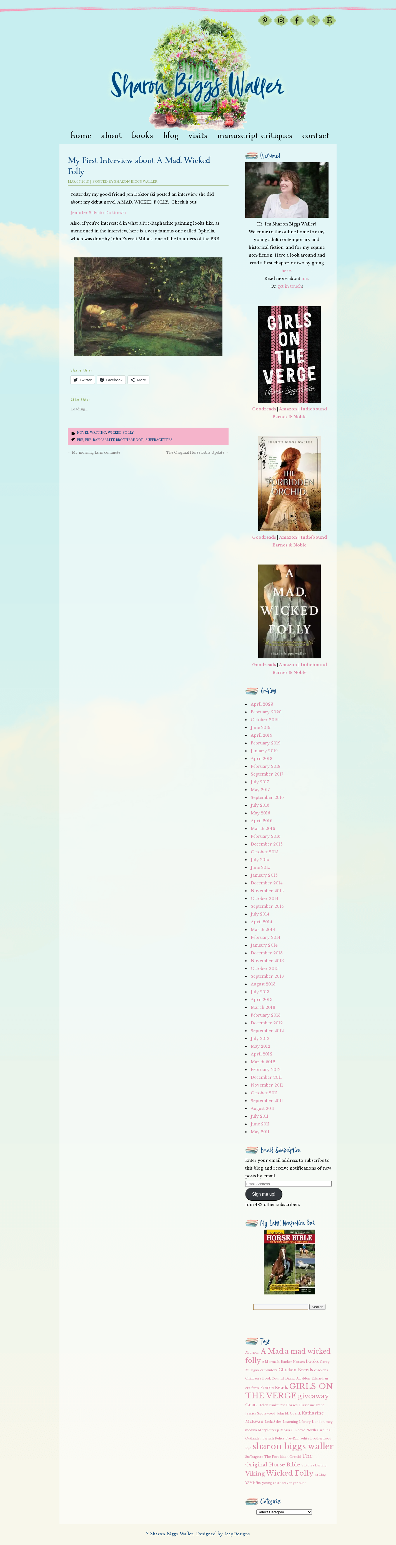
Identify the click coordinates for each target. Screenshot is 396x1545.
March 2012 (263, 1061)
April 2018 (261, 758)
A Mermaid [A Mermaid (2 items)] (271, 1362)
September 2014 (267, 906)
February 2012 (265, 1069)
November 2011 (267, 1085)
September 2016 (267, 797)
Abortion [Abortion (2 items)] (252, 1353)
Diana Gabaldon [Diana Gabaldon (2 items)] (297, 1378)
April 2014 (261, 921)
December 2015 (266, 844)
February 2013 (265, 1015)
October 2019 (265, 719)
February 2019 (265, 743)
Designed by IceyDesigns (223, 1534)
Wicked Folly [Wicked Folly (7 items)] (289, 1473)
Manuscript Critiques (254, 135)
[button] (148, 306)
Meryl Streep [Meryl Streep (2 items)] (268, 1430)
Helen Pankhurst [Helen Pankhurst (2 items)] (272, 1405)
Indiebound (314, 409)
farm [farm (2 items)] (255, 1388)
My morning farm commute (94, 452)
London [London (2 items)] (318, 1422)
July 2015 (260, 859)
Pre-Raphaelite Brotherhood (114, 440)
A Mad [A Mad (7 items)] (272, 1351)
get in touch (289, 286)
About (111, 135)
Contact (315, 135)
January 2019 (264, 750)
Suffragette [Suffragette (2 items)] (254, 1457)
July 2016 (260, 805)
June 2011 (260, 1124)
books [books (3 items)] (312, 1361)
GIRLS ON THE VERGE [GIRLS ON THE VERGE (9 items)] (289, 1391)
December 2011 (266, 1077)
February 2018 (265, 766)
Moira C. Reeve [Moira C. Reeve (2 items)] (292, 1430)
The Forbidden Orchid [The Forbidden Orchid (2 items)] (282, 1457)
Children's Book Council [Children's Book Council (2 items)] (264, 1378)
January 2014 (264, 945)
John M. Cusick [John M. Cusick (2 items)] (289, 1413)
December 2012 (267, 1022)
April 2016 (261, 820)
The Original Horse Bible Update (197, 452)
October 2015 (264, 851)
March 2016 (263, 828)
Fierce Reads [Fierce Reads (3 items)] (274, 1387)
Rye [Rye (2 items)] (248, 1448)
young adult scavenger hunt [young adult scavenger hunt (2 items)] (284, 1483)
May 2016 (260, 813)
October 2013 (265, 968)
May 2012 (260, 1046)
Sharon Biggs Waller (135, 182)
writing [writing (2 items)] (320, 1474)
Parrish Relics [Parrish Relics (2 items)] (273, 1438)
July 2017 (260, 781)
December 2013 (267, 952)
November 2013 (267, 960)
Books (142, 135)
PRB (80, 440)
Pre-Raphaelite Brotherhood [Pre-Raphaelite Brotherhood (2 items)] (308, 1438)
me (304, 278)
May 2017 (260, 789)
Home (81, 135)
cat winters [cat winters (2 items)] (268, 1370)
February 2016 (265, 836)
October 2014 (265, 898)
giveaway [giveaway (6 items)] (313, 1396)
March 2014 (263, 929)
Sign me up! (263, 1194)
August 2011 (263, 1108)
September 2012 (267, 1030)
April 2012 (261, 1054)
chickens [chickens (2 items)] (321, 1370)
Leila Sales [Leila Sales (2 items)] (273, 1422)
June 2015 (260, 867)
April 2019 (261, 735)
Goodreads (264, 409)
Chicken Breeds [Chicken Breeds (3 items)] (296, 1369)
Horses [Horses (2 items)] (292, 1405)
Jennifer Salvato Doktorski (98, 212)
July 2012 (260, 1038)
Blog (171, 135)
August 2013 (263, 984)
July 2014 (260, 914)
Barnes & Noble (289, 416)
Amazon (288, 409)
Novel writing (91, 433)
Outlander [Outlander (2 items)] (253, 1438)
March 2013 (263, 1007)
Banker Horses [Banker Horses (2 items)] (293, 1362)
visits (197, 135)
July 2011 (260, 1116)
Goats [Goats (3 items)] (251, 1404)
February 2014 (265, 937)
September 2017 (267, 774)
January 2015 (264, 875)
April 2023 (262, 704)
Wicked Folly (121, 433)
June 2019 (261, 727)
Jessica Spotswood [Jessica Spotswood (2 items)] (260, 1413)
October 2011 (264, 1092)
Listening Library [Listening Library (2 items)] (297, 1422)
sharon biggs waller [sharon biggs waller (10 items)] (293, 1446)
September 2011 (267, 1100)
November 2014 (267, 890)
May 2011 (260, 1131)
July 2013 (260, 991)
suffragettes (159, 440)
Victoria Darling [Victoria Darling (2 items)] (314, 1465)
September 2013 (267, 976)
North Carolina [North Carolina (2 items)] (318, 1430)
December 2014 (267, 883)
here (286, 270)
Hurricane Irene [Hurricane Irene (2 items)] (312, 1405)
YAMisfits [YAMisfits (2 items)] (253, 1483)
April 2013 (261, 999)
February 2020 (266, 711)
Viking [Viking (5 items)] (255, 1473)
